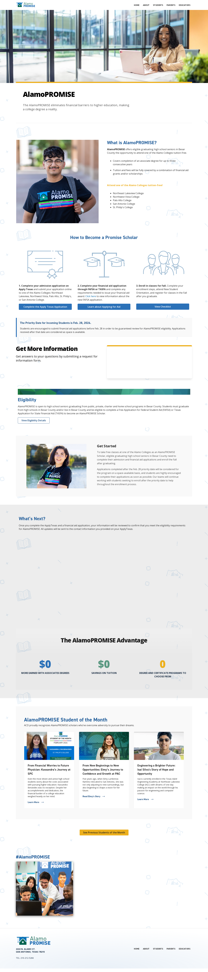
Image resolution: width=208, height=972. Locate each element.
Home (136, 5)
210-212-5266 (27, 958)
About (146, 5)
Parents (171, 5)
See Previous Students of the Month (104, 832)
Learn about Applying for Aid (104, 306)
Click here (90, 296)
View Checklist (163, 306)
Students (158, 5)
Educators (184, 5)
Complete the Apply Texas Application (45, 306)
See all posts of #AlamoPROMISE (171, 852)
